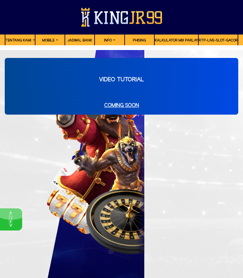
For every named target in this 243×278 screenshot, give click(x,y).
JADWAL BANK (79, 40)
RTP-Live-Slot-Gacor (218, 40)
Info (108, 40)
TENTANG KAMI (18, 40)
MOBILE (48, 40)
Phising (139, 40)
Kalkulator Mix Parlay (176, 40)
